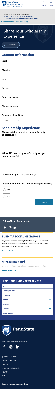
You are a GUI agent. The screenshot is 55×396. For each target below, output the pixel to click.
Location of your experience (19, 179)
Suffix (5, 88)
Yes (8, 194)
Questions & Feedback (9, 361)
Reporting (5, 369)
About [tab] (27, 290)
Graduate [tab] (27, 299)
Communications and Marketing (14, 22)
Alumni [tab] (27, 304)
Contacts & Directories (9, 365)
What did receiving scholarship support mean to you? (24, 156)
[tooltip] (16, 135)
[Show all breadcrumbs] (11, 45)
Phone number (10, 106)
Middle (6, 70)
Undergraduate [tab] (27, 295)
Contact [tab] (27, 313)
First (4, 61)
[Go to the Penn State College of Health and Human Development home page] (12, 4)
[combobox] (11, 120)
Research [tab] (27, 308)
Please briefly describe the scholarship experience (23, 133)
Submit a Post (7, 255)
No (8, 201)
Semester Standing (12, 115)
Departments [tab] (27, 317)
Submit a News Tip (9, 275)
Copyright (5, 376)
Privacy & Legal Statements (11, 372)
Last (4, 79)
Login (3, 380)
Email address (10, 97)
